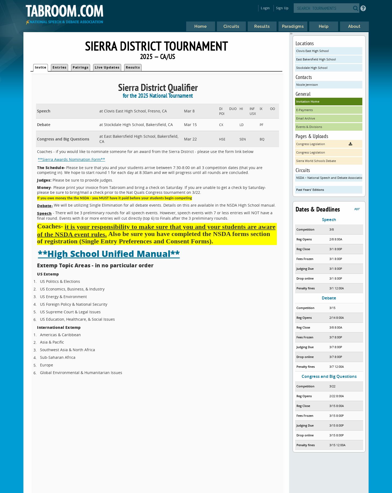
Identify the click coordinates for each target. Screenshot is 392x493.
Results (133, 67)
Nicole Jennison (307, 84)
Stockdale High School (311, 68)
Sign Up (282, 8)
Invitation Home (307, 101)
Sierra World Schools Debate (316, 161)
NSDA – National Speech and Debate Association (329, 178)
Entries (59, 67)
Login (265, 8)
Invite (40, 67)
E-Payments (304, 110)
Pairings (80, 67)
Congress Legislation (310, 152)
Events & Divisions (309, 127)
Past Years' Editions (310, 190)
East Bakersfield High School (316, 59)
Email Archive (305, 118)
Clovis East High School (312, 51)
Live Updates (107, 67)
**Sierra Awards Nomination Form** (71, 159)
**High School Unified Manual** (109, 253)
